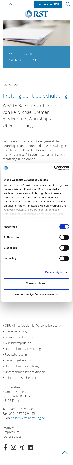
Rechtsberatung (16, 354)
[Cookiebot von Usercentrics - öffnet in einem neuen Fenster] (54, 168)
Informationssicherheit (20, 378)
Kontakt (9, 427)
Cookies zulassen (36, 283)
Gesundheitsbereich (19, 337)
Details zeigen (53, 272)
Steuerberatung (16, 331)
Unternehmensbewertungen (24, 349)
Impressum (11, 432)
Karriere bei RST (48, 4)
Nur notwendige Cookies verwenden (36, 294)
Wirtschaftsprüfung (18, 343)
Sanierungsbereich (18, 360)
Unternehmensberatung (22, 366)
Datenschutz (12, 436)
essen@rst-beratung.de (29, 418)
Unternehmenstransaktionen (25, 372)
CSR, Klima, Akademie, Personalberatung (33, 325)
